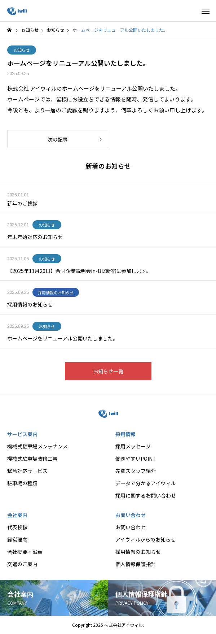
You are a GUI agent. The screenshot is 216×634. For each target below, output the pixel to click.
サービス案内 (22, 434)
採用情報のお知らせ (56, 292)
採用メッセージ (133, 446)
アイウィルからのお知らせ (145, 539)
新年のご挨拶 (22, 203)
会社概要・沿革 (25, 551)
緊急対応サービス (27, 470)
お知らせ (22, 50)
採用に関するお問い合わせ (145, 495)
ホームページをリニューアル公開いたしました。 (62, 338)
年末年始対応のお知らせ (35, 236)
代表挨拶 (17, 527)
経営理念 (17, 539)
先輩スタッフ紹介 (135, 470)
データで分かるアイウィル (145, 483)
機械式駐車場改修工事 (32, 458)
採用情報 (125, 434)
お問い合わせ (130, 514)
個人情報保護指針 (135, 564)
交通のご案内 (22, 564)
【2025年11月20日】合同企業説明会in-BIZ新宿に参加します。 (79, 270)
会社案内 (17, 514)
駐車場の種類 (22, 483)
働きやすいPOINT (135, 458)
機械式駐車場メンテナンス (37, 446)
